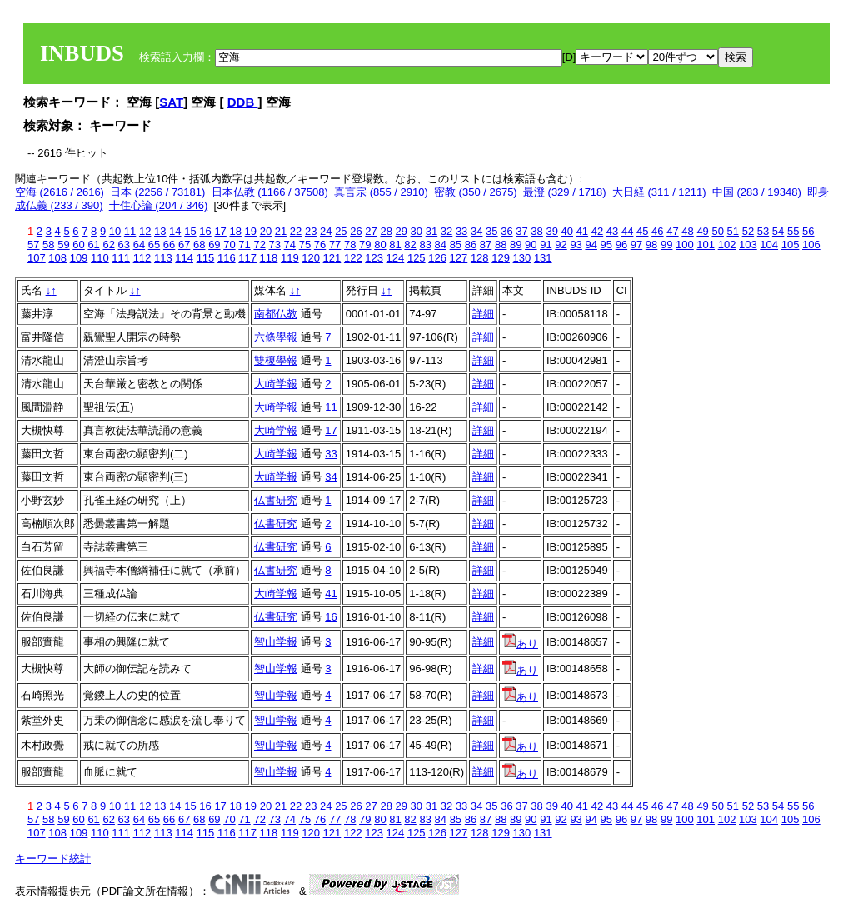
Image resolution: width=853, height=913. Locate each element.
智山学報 (275, 642)
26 (356, 231)
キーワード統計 (53, 858)
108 (57, 258)
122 (353, 258)
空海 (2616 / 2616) (59, 192)
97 (636, 244)
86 (470, 244)
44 (627, 231)
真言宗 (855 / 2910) (381, 192)
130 (522, 258)
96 (621, 244)
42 (597, 231)
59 (63, 244)
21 (281, 231)
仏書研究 (275, 500)
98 (651, 244)
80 (380, 244)
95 (606, 244)
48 (687, 231)
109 (79, 258)
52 (748, 231)
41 (582, 231)
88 (500, 244)
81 (395, 244)
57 (33, 244)
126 (437, 258)
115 (206, 258)
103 (748, 244)
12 (145, 231)
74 (290, 244)
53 (763, 231)
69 (214, 244)
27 (371, 231)
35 (491, 231)
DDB (242, 102)
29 (401, 231)
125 (416, 258)
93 (575, 244)
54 (778, 231)
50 (717, 231)
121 (332, 258)
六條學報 (275, 337)
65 (154, 244)
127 (459, 258)
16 (205, 231)
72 (259, 244)
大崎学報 (275, 383)
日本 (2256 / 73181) (157, 192)
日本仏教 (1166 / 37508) (270, 192)
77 (335, 244)
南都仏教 (275, 313)
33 (461, 231)
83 (425, 244)
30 (416, 231)
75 (305, 244)
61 (93, 244)
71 (244, 244)
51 (733, 231)
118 (269, 258)
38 (536, 231)
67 (184, 244)
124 (396, 258)
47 (672, 231)
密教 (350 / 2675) (475, 192)
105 (790, 244)
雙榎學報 (275, 360)
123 (374, 258)
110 (100, 258)
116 (226, 258)
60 (78, 244)
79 (365, 244)
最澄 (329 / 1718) (564, 192)
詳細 (483, 313)
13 (160, 231)
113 (163, 258)
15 (190, 231)
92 (560, 244)
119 (290, 258)
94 (590, 244)
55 (793, 231)
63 (124, 244)
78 (350, 244)
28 (386, 231)
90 (530, 244)
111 (121, 258)
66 (169, 244)
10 (115, 231)
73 (275, 244)
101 (705, 244)
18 (235, 231)
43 (612, 231)
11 (130, 231)
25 (341, 231)
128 (480, 258)
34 (476, 231)
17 (220, 231)
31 (431, 231)
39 (551, 231)
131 (543, 258)
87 (485, 244)
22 (296, 231)
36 (506, 231)
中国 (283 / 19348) (756, 192)
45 (642, 231)
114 (184, 258)
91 (545, 244)
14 (175, 231)
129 (500, 258)
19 (251, 231)
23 (311, 231)
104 (769, 244)
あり (520, 643)
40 (567, 231)
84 (440, 244)
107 (36, 258)
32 (446, 231)
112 (142, 258)
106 (811, 244)
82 (410, 244)
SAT (171, 102)
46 (657, 231)
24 (326, 231)
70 (229, 244)
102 (727, 244)
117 (247, 258)
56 (808, 231)
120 (311, 258)
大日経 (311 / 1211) (659, 192)
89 (515, 244)
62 (108, 244)
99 (666, 244)
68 (199, 244)
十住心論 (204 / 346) (158, 205)
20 (266, 231)
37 (521, 231)
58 (48, 244)
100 (685, 244)
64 (139, 244)
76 (320, 244)
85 (455, 244)
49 (702, 231)
